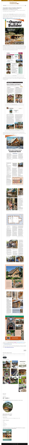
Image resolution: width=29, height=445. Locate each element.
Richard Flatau (5, 10)
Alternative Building (13, 10)
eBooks (4, 422)
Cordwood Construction (22, 10)
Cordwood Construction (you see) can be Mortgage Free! (10, 418)
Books (3, 421)
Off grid (7, 11)
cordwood (17, 10)
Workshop (13, 11)
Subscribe (5, 357)
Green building (4, 11)
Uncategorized (10, 11)
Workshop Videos (5, 424)
